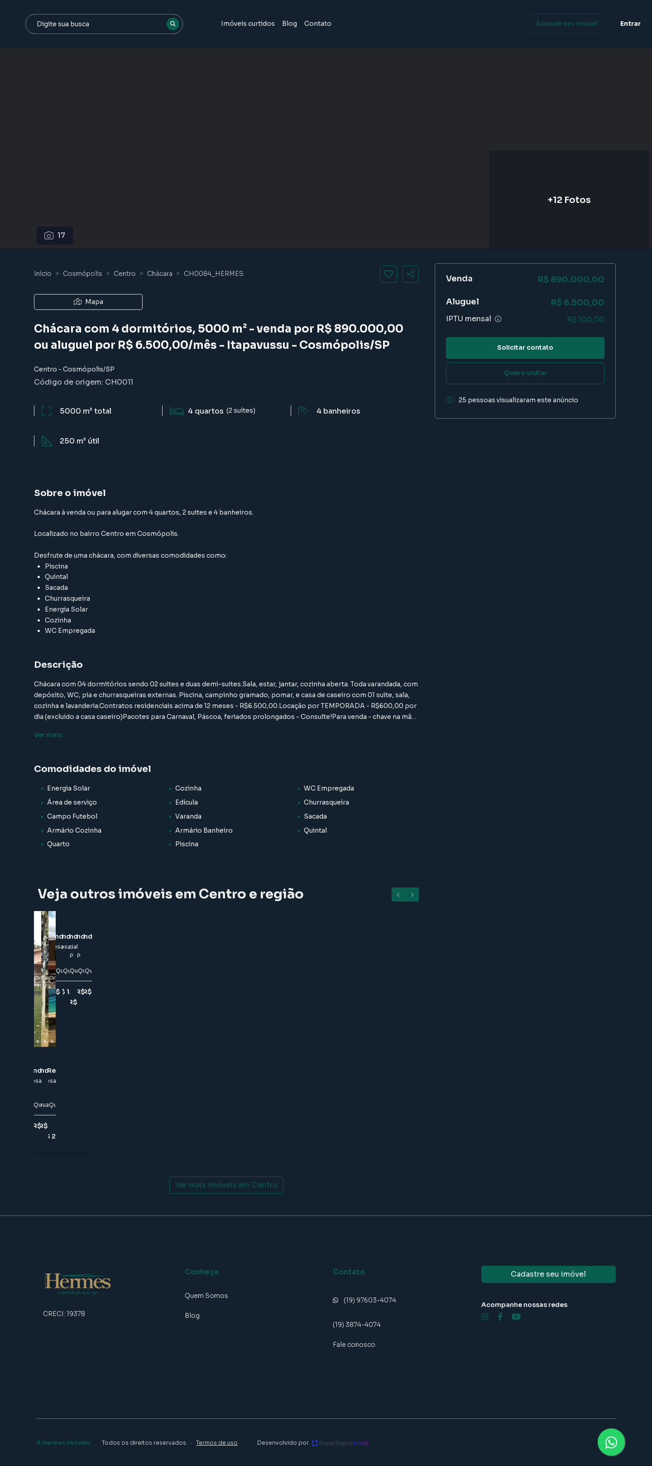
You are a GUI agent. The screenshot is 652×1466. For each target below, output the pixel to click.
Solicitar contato (525, 347)
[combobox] (200, 24)
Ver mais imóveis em (226, 1185)
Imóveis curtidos (337, 23)
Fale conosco (354, 1345)
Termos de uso (217, 1442)
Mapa (88, 302)
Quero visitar (525, 373)
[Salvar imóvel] (388, 274)
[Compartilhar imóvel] (411, 274)
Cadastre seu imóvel (548, 1274)
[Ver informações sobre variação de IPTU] (498, 319)
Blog (379, 23)
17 (55, 235)
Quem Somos (206, 1296)
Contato (407, 23)
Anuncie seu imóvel (541, 23)
